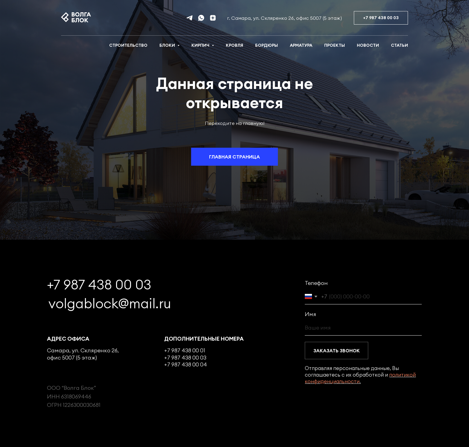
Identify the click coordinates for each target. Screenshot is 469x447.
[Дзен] (213, 18)
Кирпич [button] (200, 45)
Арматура (301, 45)
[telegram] (189, 18)
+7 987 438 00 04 (185, 364)
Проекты (334, 45)
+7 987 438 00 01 (184, 350)
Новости (368, 45)
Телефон (316, 283)
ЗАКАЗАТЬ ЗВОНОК (336, 351)
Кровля (234, 45)
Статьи (399, 45)
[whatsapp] (201, 18)
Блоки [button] (167, 45)
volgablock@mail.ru (109, 303)
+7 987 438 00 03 (99, 284)
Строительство (128, 45)
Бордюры (266, 45)
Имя (310, 314)
